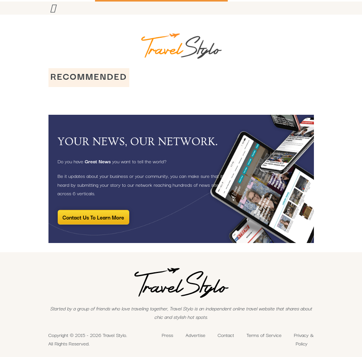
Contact (226, 335)
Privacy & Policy (304, 339)
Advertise (195, 335)
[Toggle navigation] (53, 7)
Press (167, 335)
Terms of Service (264, 335)
